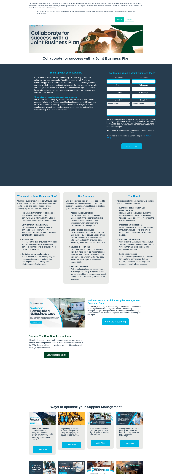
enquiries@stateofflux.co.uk (42, 462)
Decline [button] (129, 19)
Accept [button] (119, 19)
